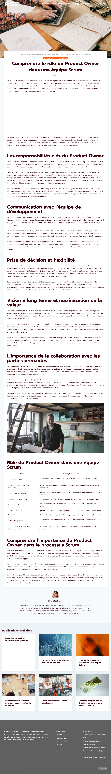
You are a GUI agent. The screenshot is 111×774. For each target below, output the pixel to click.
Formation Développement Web (95, 748)
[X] (102, 768)
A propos (59, 745)
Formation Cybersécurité (92, 741)
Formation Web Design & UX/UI (95, 757)
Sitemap (59, 735)
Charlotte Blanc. (55, 601)
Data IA (67, 3)
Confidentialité (61, 741)
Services (59, 748)
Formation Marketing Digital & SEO (94, 752)
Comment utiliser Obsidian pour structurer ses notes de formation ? (18, 703)
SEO (92, 3)
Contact (58, 751)
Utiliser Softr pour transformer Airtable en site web (55, 661)
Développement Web (80, 3)
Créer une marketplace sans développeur (54, 701)
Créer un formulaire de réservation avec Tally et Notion (90, 662)
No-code (45, 3)
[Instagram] (105, 768)
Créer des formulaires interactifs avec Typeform (16, 639)
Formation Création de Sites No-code (55, 58)
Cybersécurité (56, 3)
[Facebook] (99, 768)
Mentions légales (62, 738)
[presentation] (55, 645)
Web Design (101, 3)
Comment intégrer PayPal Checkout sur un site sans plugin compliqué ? (90, 703)
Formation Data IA (89, 744)
